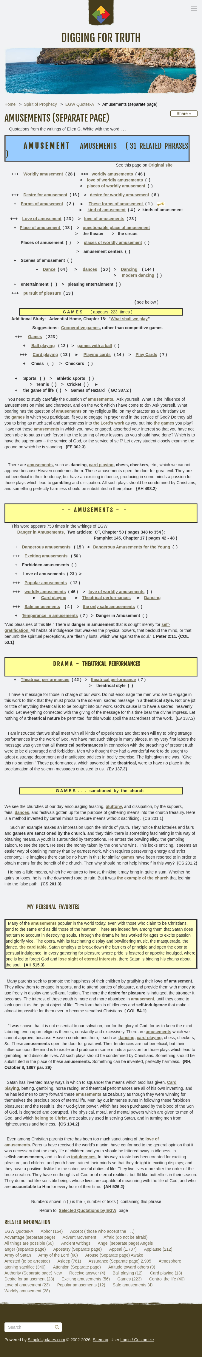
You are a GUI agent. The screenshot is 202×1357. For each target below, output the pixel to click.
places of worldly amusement (116, 186)
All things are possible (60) (29, 1243)
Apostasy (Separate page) (77, 1249)
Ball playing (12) (128, 1273)
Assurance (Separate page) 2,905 (120, 1261)
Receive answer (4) (87, 1273)
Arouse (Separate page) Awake (114, 1255)
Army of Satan (17, 1255)
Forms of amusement (42, 203)
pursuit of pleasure (42, 293)
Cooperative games (80, 327)
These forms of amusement (116, 203)
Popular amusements (45, 582)
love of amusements (104, 218)
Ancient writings (75, 1243)
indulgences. (84, 1156)
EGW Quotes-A (79, 104)
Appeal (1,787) (123, 1249)
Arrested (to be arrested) (27, 1261)
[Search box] (33, 1327)
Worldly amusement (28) (27, 1290)
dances (90, 269)
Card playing (45, 354)
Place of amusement (40, 227)
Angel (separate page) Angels (125, 1243)
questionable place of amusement (116, 227)
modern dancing (138, 275)
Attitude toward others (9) (131, 1267)
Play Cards (146, 354)
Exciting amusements (45, 556)
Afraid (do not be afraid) (125, 1237)
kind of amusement (106, 209)
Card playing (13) (166, 1273)
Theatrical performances (106, 597)
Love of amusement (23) (27, 1285)
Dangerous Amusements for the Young (131, 547)
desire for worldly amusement (119, 194)
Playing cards (97, 354)
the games (164, 423)
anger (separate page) (25, 1249)
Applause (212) (158, 1249)
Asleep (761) (69, 1261)
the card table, (33, 947)
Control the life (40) (167, 1279)
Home (10, 104)
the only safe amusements (109, 606)
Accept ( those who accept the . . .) (102, 1231)
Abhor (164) (52, 1231)
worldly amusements (112, 174)
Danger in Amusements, (41, 532)
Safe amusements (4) (133, 1285)
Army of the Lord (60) (58, 1255)
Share (184, 113)
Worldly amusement (43, 174)
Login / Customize (137, 1339)
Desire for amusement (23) (29, 1279)
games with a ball (94, 345)
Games (35, 336)
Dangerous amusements (46, 547)
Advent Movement (79, 1237)
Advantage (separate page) (29, 1237)
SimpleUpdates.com (46, 1339)
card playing (101, 464)
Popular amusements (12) (81, 1285)
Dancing (129, 269)
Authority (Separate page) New (33, 1273)
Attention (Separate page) (77, 1267)
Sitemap (100, 1339)
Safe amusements (42, 606)
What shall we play (129, 318)
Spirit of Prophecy (40, 104)
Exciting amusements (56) (85, 1279)
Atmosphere (170, 1261)
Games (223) (129, 1279)
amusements (40, 464)
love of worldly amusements (115, 180)
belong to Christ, (51, 1118)
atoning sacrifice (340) (25, 1267)
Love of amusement (41, 218)
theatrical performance (113, 679)
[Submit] (57, 1327)
